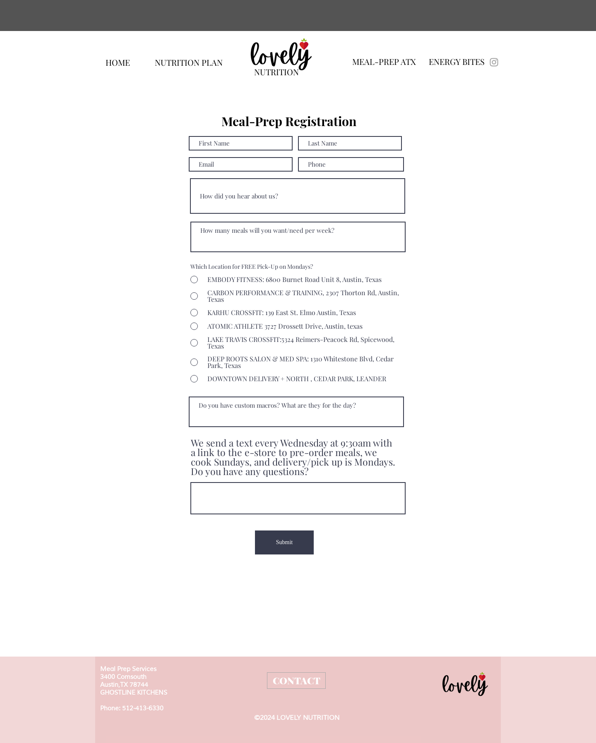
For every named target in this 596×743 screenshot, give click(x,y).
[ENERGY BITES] (457, 62)
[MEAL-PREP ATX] (384, 61)
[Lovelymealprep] (494, 62)
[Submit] (284, 542)
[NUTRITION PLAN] (189, 62)
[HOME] (118, 62)
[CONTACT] (296, 680)
